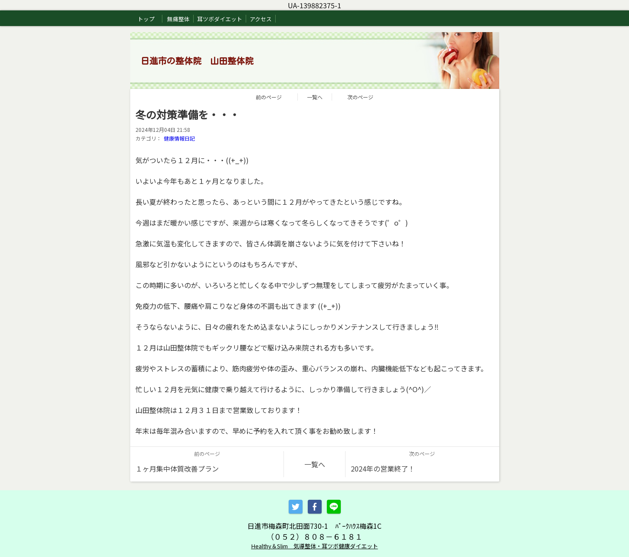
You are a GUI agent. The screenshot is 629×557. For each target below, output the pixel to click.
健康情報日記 (179, 138)
